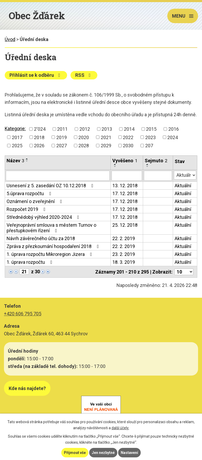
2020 (83, 137)
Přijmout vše (75, 453)
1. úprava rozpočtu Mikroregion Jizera (50, 254)
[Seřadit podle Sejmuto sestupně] (147, 166)
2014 (129, 129)
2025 (17, 145)
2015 (151, 129)
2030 (128, 145)
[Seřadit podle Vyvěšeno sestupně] (115, 166)
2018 (39, 137)
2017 (17, 137)
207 (149, 145)
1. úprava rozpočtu (30, 262)
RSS (84, 75)
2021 (106, 137)
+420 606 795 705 (22, 313)
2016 (173, 129)
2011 (62, 129)
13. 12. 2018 (125, 185)
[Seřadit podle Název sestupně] (27, 161)
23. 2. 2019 (123, 254)
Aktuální (183, 185)
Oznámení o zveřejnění (35, 201)
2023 (150, 137)
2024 (172, 137)
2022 (128, 137)
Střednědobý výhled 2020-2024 (44, 217)
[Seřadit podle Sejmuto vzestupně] (147, 164)
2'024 (40, 129)
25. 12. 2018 (125, 225)
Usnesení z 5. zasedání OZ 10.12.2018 (51, 185)
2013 (107, 129)
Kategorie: (15, 128)
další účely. (120, 428)
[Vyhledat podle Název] (58, 176)
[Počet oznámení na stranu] (183, 272)
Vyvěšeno (124, 160)
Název (15, 160)
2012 (84, 129)
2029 (106, 145)
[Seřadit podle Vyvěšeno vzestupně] (115, 164)
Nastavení (129, 453)
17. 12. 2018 (125, 193)
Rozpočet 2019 (27, 209)
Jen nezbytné (103, 453)
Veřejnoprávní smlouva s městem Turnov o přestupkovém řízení (51, 227)
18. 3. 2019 (123, 262)
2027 (61, 145)
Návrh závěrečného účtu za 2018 (41, 238)
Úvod (10, 39)
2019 (61, 137)
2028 (83, 145)
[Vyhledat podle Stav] (185, 175)
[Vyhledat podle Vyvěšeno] (127, 176)
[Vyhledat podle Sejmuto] (158, 176)
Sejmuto (156, 160)
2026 (39, 145)
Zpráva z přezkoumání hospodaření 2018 (54, 246)
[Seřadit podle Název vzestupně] (27, 159)
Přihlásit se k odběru (35, 75)
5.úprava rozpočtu (30, 193)
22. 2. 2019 (123, 238)
